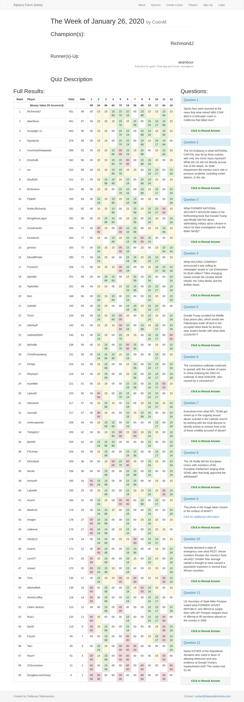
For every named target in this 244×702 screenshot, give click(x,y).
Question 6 (191, 356)
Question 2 (191, 142)
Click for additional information (202, 516)
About (141, 4)
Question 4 (191, 253)
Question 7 (191, 403)
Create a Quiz (174, 4)
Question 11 (192, 592)
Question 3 (191, 199)
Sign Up (208, 4)
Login (221, 4)
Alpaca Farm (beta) (28, 5)
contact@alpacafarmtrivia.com (213, 696)
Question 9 (191, 498)
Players (193, 4)
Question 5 (191, 307)
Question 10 (192, 539)
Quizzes (156, 4)
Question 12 (192, 642)
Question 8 (191, 452)
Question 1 (191, 100)
